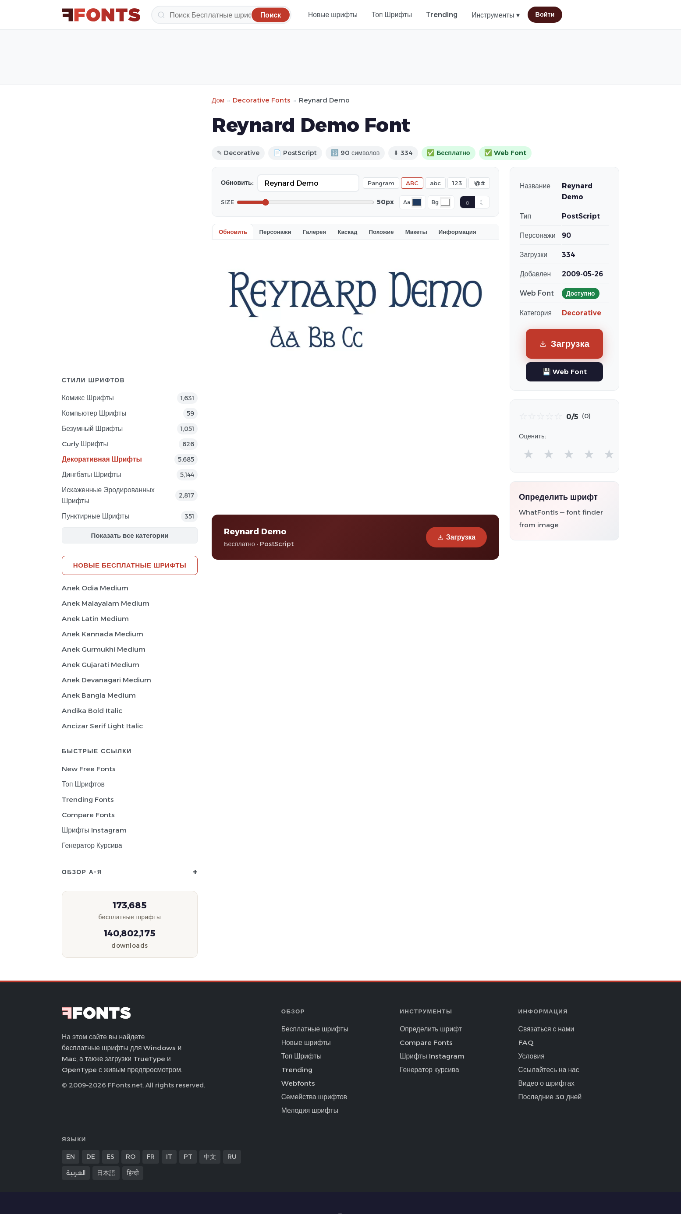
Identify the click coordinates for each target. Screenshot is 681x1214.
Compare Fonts (88, 815)
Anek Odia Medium (95, 588)
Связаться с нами (546, 1029)
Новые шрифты (333, 15)
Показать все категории (130, 535)
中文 (210, 1157)
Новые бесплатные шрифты (129, 565)
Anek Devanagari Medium (106, 680)
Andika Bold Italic (92, 710)
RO (130, 1157)
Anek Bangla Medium (99, 695)
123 (457, 183)
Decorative (581, 313)
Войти (545, 14)
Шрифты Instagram (94, 830)
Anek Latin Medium (95, 618)
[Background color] (445, 202)
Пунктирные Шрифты (95, 516)
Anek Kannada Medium (102, 634)
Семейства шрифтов (314, 1097)
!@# (479, 183)
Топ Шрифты (392, 15)
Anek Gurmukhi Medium (103, 649)
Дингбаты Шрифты (91, 474)
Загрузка (456, 537)
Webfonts (298, 1083)
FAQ (525, 1042)
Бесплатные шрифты (314, 1029)
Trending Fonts (88, 799)
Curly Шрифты (85, 444)
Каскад (347, 231)
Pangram (381, 183)
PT (188, 1157)
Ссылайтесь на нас (548, 1070)
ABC (412, 183)
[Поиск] (221, 15)
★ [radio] (528, 454)
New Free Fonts (89, 769)
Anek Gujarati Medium (100, 664)
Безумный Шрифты (92, 428)
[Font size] (305, 202)
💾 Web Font (565, 371)
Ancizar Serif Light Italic (102, 726)
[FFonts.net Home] (101, 15)
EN (70, 1157)
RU (232, 1157)
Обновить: (237, 183)
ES (110, 1157)
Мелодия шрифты (309, 1110)
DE (90, 1157)
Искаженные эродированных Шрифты (108, 495)
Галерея (314, 231)
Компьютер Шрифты (94, 413)
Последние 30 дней (550, 1097)
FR (151, 1157)
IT (169, 1157)
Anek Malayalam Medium (105, 603)
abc (435, 183)
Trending (442, 15)
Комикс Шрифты (88, 398)
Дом (218, 100)
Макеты (416, 231)
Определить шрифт (431, 1029)
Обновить (233, 231)
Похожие (381, 231)
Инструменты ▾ (495, 15)
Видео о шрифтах (546, 1083)
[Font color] (416, 202)
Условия (531, 1056)
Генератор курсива (92, 845)
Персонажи (275, 231)
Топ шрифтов (83, 784)
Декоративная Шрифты (102, 459)
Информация (457, 231)
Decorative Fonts (262, 100)
